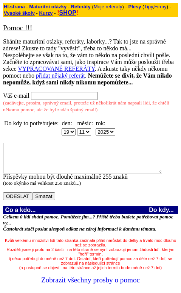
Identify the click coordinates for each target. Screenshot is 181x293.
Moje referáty (108, 6)
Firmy (160, 6)
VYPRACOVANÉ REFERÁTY (56, 68)
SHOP (67, 12)
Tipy (148, 6)
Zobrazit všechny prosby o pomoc (92, 286)
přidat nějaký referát (60, 75)
